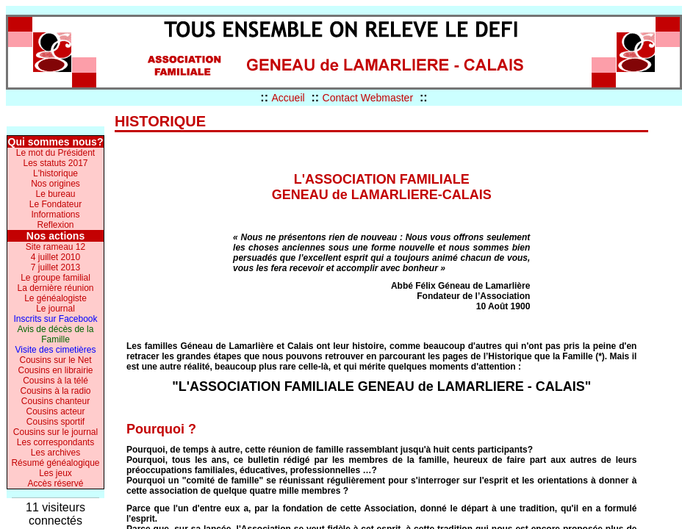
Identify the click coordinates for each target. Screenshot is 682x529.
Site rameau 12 (55, 247)
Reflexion (55, 225)
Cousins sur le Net (55, 360)
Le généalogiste (55, 298)
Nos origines (55, 184)
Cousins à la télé (55, 380)
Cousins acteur (55, 411)
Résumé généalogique (55, 463)
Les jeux (55, 473)
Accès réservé (55, 483)
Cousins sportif (55, 422)
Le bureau (55, 194)
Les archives (55, 452)
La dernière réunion (55, 288)
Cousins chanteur (55, 401)
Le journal (55, 308)
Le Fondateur (55, 204)
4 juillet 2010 (55, 257)
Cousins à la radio (55, 391)
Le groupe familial (55, 278)
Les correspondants (55, 442)
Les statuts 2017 (55, 163)
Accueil (287, 98)
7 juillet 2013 (55, 267)
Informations (55, 214)
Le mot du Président (55, 153)
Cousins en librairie (55, 370)
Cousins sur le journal (55, 432)
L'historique (55, 173)
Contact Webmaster (368, 98)
